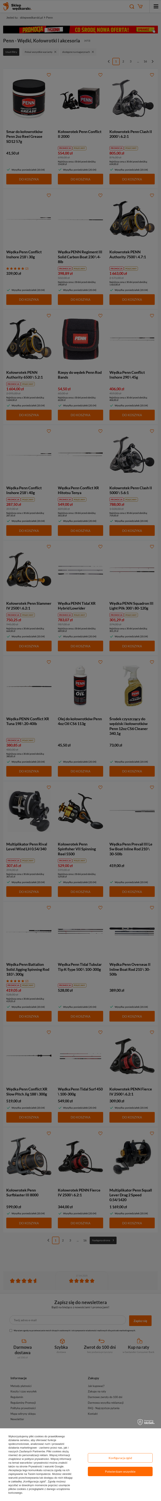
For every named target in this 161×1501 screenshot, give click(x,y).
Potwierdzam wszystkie (120, 1471)
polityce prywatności (37, 1458)
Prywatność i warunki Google (46, 1466)
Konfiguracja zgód (120, 1458)
